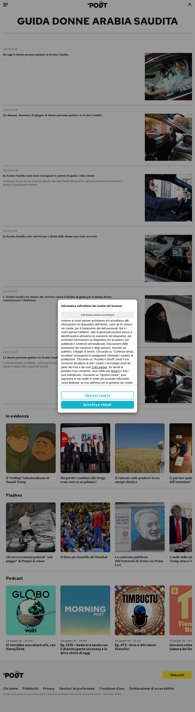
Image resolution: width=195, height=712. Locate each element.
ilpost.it (115, 371)
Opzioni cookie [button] (97, 396)
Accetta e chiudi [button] (97, 405)
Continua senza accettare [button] (97, 314)
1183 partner (99, 367)
